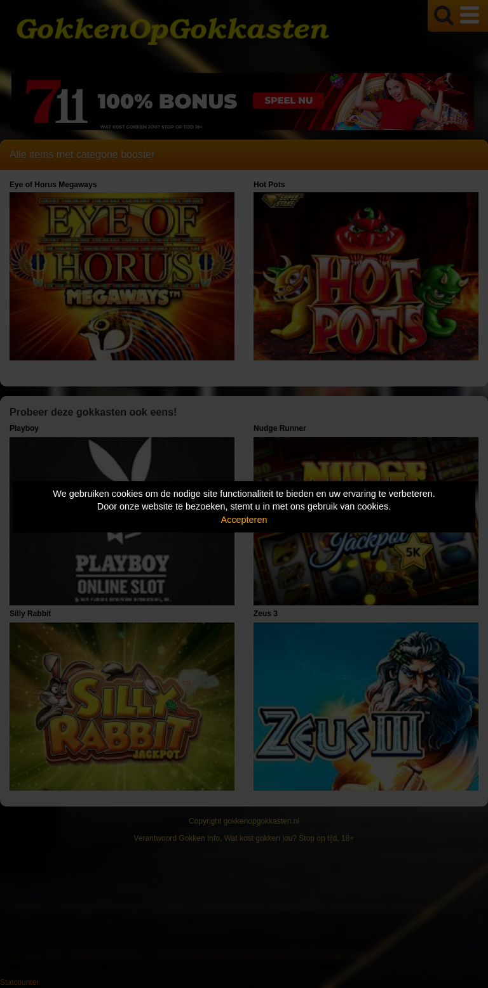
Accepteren (244, 520)
